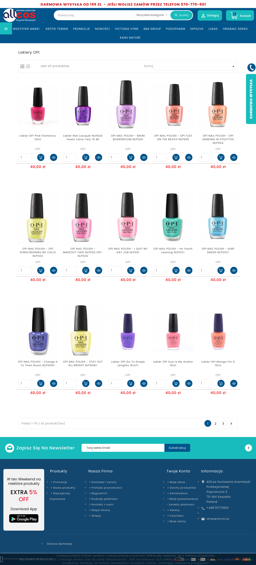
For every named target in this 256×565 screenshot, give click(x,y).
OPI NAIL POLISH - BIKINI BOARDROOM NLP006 (128, 137)
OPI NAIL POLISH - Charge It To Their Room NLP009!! (38, 363)
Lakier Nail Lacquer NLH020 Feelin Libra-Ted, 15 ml (83, 137)
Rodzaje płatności (105, 499)
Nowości (102, 37)
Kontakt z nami (103, 504)
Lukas (213, 37)
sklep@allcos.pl (218, 519)
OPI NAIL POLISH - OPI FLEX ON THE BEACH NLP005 (173, 137)
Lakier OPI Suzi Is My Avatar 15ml (173, 363)
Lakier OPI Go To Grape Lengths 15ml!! (128, 363)
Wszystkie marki (27, 37)
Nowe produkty (64, 488)
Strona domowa (59, 544)
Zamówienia (179, 493)
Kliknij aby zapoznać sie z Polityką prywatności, (181, 555)
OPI (37, 149)
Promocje (81, 37)
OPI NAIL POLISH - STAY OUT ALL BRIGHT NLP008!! (83, 363)
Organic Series (235, 37)
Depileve (197, 37)
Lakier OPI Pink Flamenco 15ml (38, 137)
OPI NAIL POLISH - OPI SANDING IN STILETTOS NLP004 (218, 139)
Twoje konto (178, 471)
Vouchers (177, 516)
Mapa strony (101, 510)
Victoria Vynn (126, 37)
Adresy (175, 510)
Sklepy (96, 516)
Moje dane (177, 482)
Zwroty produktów (183, 488)
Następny (231, 423)
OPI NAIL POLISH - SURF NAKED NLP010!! (218, 250)
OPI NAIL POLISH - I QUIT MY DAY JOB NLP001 (128, 250)
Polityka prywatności (107, 488)
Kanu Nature (130, 46)
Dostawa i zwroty (104, 482)
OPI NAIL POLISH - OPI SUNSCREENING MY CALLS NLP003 (38, 252)
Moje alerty (178, 521)
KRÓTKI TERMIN (57, 37)
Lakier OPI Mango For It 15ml (218, 363)
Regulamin (99, 493)
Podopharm (175, 37)
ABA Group (152, 37)
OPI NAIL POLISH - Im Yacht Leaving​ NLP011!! (173, 250)
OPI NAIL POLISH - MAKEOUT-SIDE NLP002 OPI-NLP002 (83, 252)
